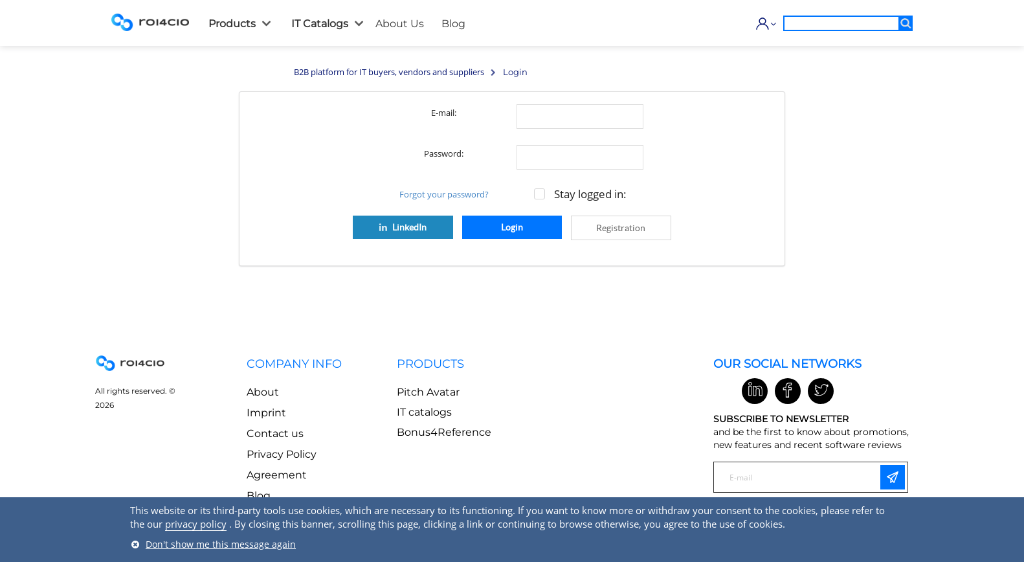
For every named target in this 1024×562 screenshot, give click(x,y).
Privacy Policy (282, 454)
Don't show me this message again (221, 544)
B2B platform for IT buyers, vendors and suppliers (389, 72)
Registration (620, 228)
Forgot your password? (444, 194)
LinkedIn (402, 227)
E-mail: (443, 112)
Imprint (266, 413)
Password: (443, 153)
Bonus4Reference (444, 432)
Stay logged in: (590, 193)
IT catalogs (424, 412)
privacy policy (196, 523)
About (263, 392)
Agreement (277, 475)
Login (512, 227)
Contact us (275, 433)
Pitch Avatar (428, 392)
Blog (259, 495)
